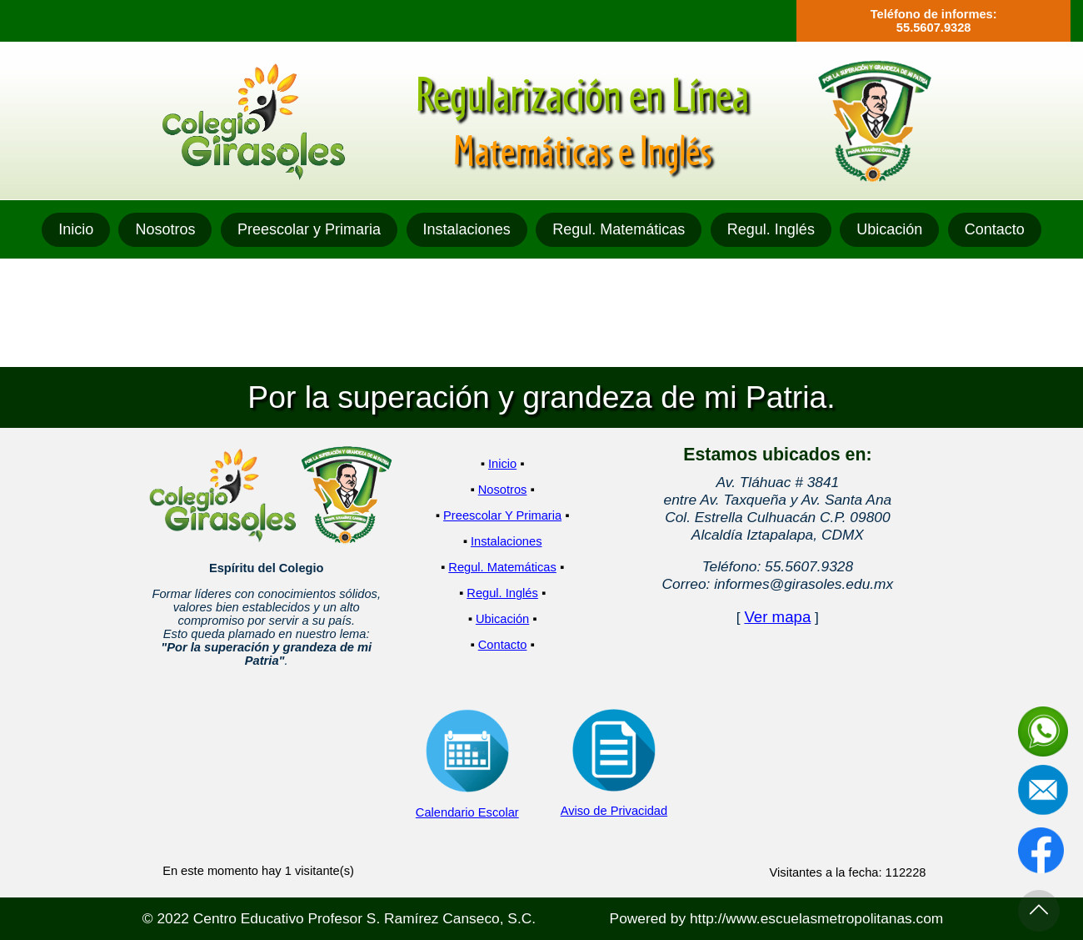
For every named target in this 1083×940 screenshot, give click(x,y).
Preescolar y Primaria (309, 229)
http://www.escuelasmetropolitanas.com (816, 918)
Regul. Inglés (771, 229)
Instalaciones (467, 229)
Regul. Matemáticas (618, 229)
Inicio (75, 229)
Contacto (995, 229)
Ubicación (889, 229)
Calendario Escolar (467, 812)
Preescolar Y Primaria (502, 515)
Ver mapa (777, 617)
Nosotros (165, 229)
